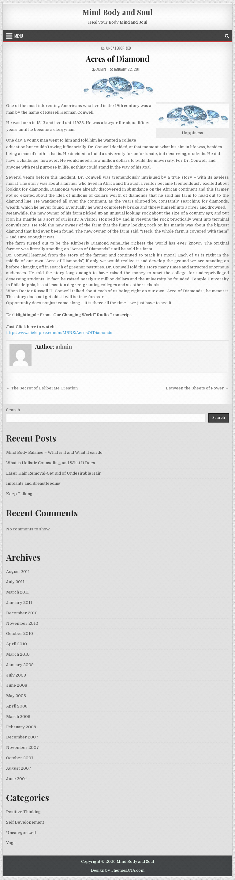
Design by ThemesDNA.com (117, 870)
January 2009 (20, 664)
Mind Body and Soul (117, 12)
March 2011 (17, 592)
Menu (18, 36)
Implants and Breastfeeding (33, 483)
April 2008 (17, 706)
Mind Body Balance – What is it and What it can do (54, 452)
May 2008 (16, 695)
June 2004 (16, 778)
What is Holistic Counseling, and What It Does (50, 463)
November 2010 (22, 623)
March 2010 (18, 654)
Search (13, 410)
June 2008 (16, 685)
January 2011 (19, 602)
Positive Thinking (23, 812)
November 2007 (22, 747)
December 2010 (22, 613)
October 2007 (20, 758)
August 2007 (18, 768)
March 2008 (18, 716)
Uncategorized (21, 832)
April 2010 (16, 644)
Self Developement (25, 822)
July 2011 (15, 581)
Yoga (11, 842)
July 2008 (16, 675)
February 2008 (21, 727)
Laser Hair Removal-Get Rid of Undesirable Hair (53, 473)
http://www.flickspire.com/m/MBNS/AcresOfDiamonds (59, 332)
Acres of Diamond (117, 58)
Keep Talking (19, 493)
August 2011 (18, 571)
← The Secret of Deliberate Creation (42, 388)
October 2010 (19, 633)
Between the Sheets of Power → (197, 388)
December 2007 (22, 737)
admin (101, 69)
